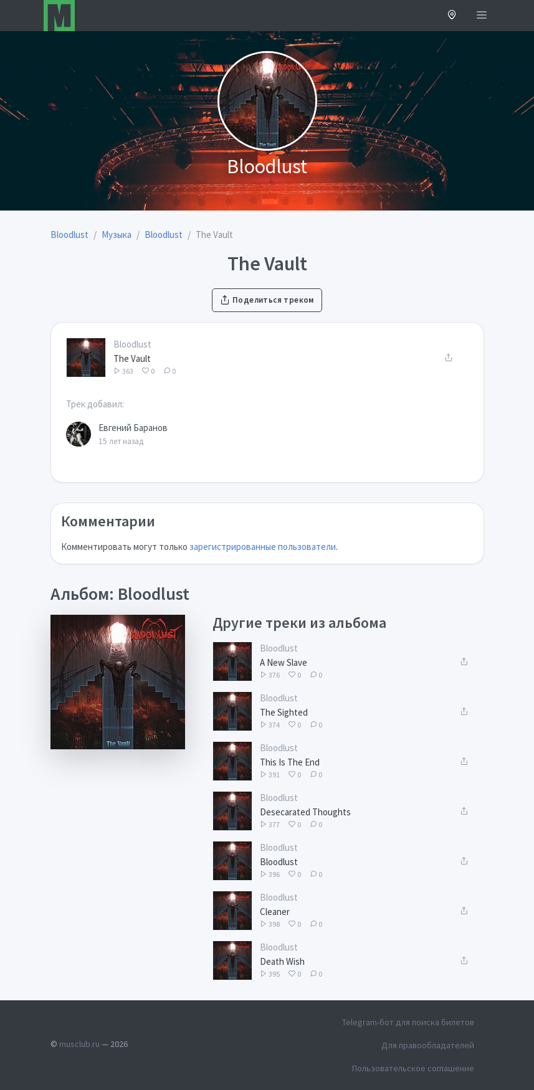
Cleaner (275, 911)
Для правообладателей (427, 1045)
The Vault (132, 358)
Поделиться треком (266, 300)
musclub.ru (79, 1044)
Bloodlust (132, 344)
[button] (452, 16)
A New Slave (283, 662)
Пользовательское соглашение (413, 1068)
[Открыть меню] (482, 16)
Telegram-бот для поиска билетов (408, 1022)
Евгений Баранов (133, 428)
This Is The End (290, 762)
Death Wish (282, 961)
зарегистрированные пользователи (262, 546)
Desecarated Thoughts (305, 812)
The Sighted (284, 712)
